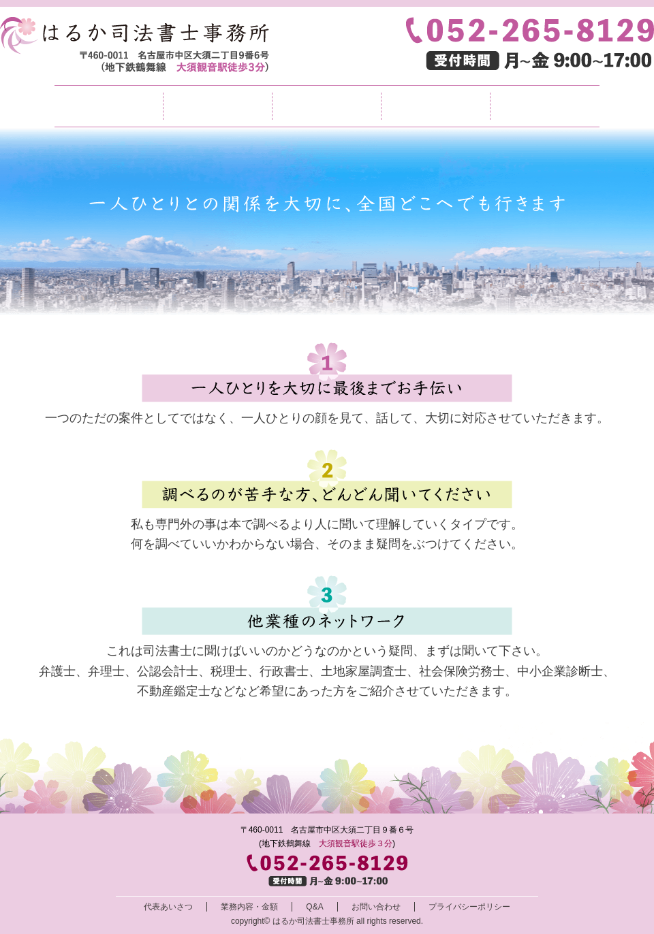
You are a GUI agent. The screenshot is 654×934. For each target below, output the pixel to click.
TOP (108, 106)
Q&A (436, 106)
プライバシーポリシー (469, 907)
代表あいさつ (168, 907)
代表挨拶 (218, 106)
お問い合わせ (545, 106)
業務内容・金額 (326, 106)
